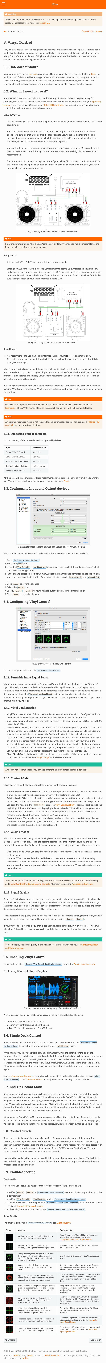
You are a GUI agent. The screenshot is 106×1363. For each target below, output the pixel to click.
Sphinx (17, 1355)
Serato (67, 481)
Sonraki (96, 1340)
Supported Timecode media (30, 1206)
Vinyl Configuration (64, 805)
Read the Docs (52, 1355)
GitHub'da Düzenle (93, 31)
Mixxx (55, 4)
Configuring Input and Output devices (76, 1239)
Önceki (10, 1340)
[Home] (5, 31)
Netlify (25, 1358)
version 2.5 (44, 23)
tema (30, 1355)
